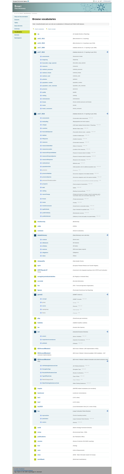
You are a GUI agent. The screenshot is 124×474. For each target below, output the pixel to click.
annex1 (44, 336)
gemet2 (40, 294)
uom (39, 450)
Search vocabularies (39, 29)
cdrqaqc (44, 124)
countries (44, 128)
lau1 (39, 397)
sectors (44, 422)
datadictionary (42, 235)
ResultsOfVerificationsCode (49, 372)
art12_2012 (41, 38)
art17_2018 (41, 114)
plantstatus (45, 418)
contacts (44, 239)
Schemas (17, 28)
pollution (44, 79)
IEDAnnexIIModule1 (44, 348)
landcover (41, 393)
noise (39, 432)
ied (39, 332)
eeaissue (44, 249)
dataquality (41, 261)
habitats (44, 135)
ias (38, 327)
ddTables (44, 246)
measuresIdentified (47, 145)
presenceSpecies (46, 177)
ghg (39, 318)
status (44, 255)
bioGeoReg (45, 121)
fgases (40, 290)
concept (44, 299)
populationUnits (46, 166)
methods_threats (46, 72)
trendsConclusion (47, 205)
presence (44, 89)
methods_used (46, 76)
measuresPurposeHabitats (49, 152)
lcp (39, 411)
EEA (21, 1)
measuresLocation (47, 149)
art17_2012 (41, 52)
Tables (16, 22)
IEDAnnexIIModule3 (44, 353)
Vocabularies (18, 32)
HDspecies (45, 138)
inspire (40, 388)
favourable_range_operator (49, 63)
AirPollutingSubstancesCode (49, 365)
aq (38, 34)
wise (39, 455)
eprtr (39, 265)
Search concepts (52, 29)
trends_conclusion (47, 108)
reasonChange (46, 194)
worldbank (41, 459)
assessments (45, 56)
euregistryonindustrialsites (46, 276)
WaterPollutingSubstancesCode (50, 383)
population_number (47, 82)
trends (44, 105)
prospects (45, 184)
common (40, 230)
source (44, 306)
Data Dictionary (27, 13)
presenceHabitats (46, 173)
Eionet (21, 13)
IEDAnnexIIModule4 (44, 359)
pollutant (44, 343)
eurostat (40, 281)
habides (40, 323)
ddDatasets (45, 242)
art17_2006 (41, 47)
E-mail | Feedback (19, 469)
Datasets (16, 19)
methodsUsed (46, 163)
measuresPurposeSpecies (49, 156)
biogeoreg (45, 59)
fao (39, 285)
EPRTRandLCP (42, 270)
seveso (40, 441)
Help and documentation (21, 16)
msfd (39, 427)
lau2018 (40, 406)
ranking (44, 95)
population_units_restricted (49, 85)
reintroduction (46, 98)
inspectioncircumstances (49, 339)
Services (16, 35)
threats (44, 102)
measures (44, 66)
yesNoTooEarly (46, 212)
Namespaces (18, 38)
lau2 (39, 402)
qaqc (43, 187)
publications (42, 436)
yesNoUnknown (46, 216)
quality (44, 92)
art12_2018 (41, 43)
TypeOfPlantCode (46, 376)
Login (96, 1)
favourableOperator (47, 131)
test (39, 445)
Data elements (18, 25)
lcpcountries (45, 415)
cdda (39, 226)
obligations (45, 252)
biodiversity (41, 221)
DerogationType (46, 369)
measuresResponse (47, 159)
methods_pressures (47, 69)
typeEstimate (45, 209)
